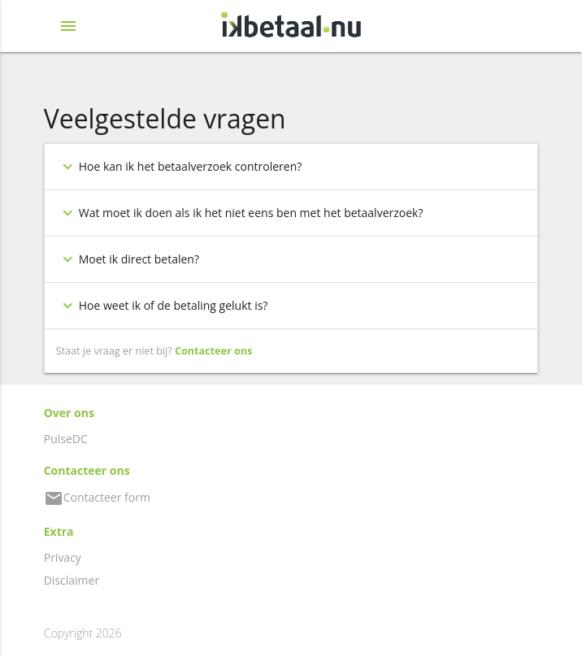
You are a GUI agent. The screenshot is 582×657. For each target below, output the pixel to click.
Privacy (62, 557)
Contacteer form (97, 497)
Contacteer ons (213, 351)
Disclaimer (71, 580)
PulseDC (66, 438)
